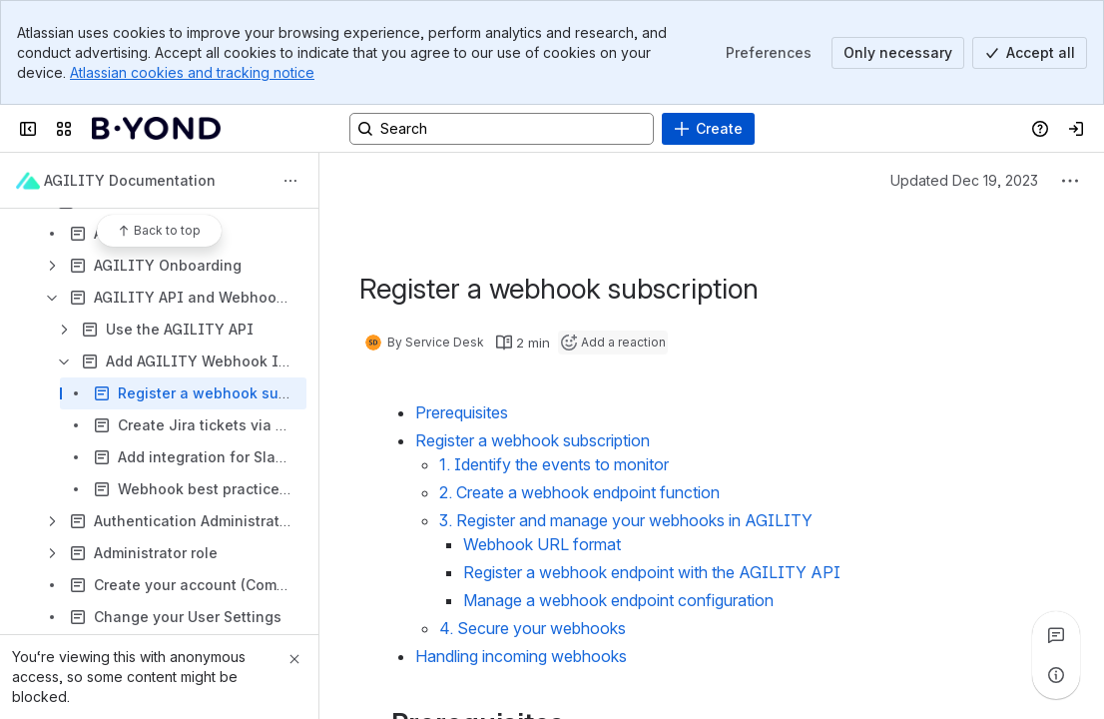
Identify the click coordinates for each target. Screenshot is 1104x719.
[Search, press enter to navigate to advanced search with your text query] (501, 129)
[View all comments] (1056, 635)
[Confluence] (156, 129)
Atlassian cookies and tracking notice (192, 72)
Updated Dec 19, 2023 (964, 180)
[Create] (708, 129)
